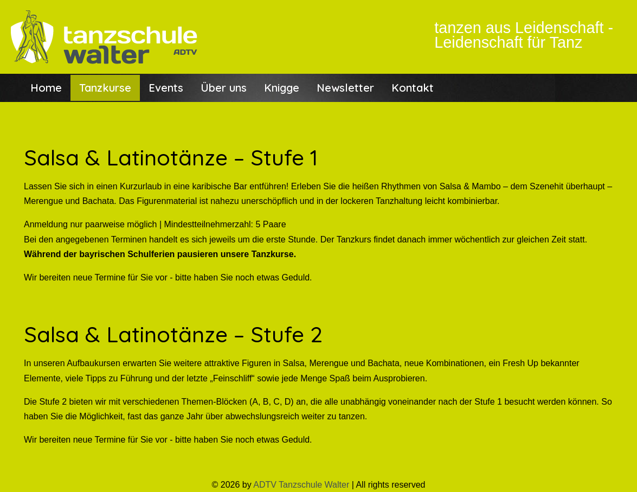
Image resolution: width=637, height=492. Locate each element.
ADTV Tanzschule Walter (301, 484)
